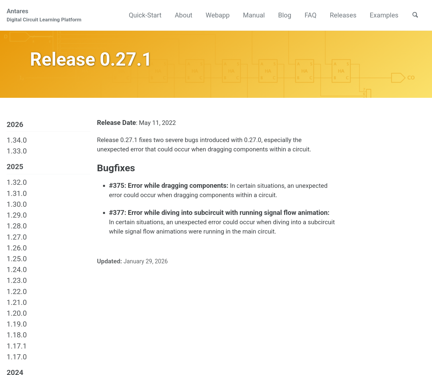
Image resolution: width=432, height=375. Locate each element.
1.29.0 (17, 220)
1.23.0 (17, 285)
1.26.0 (17, 252)
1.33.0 (17, 155)
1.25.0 (17, 263)
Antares (44, 16)
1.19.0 (17, 329)
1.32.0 (17, 187)
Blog (281, 15)
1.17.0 (17, 362)
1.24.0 (17, 274)
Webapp (215, 15)
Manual (251, 15)
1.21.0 (17, 307)
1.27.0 (17, 241)
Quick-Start (142, 15)
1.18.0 (17, 340)
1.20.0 (17, 318)
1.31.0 (17, 198)
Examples (381, 15)
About (180, 15)
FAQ (307, 15)
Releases (340, 15)
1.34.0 (17, 144)
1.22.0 (17, 296)
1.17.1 (17, 350)
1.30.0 (17, 209)
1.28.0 (17, 231)
